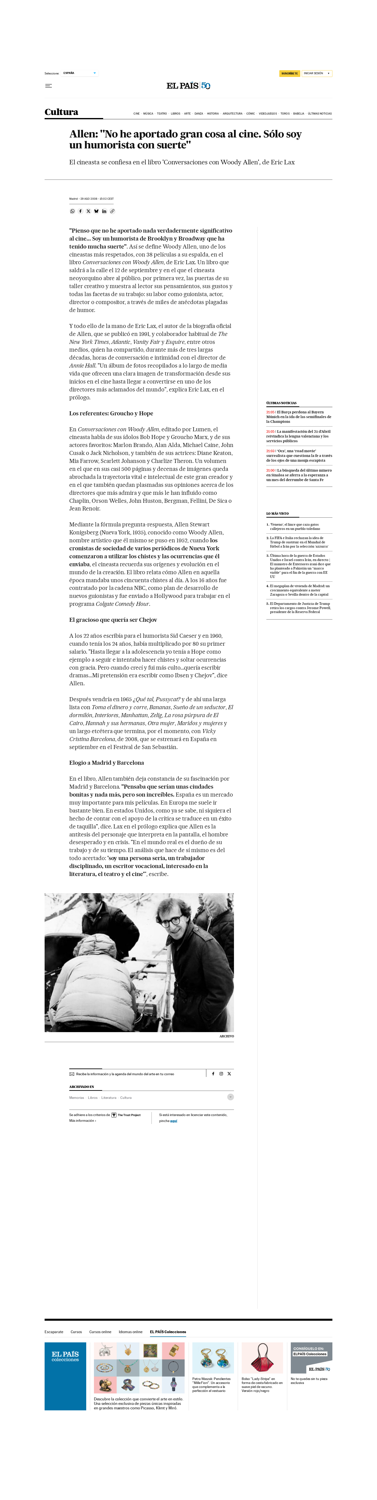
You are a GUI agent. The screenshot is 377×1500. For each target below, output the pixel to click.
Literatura (108, 1098)
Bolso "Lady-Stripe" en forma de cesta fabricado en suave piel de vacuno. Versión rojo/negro (262, 1385)
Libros (175, 113)
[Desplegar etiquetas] (230, 1097)
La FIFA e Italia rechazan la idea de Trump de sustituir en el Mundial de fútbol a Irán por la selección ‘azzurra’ (299, 542)
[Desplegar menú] (49, 86)
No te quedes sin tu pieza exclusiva (309, 1381)
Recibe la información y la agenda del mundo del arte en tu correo (125, 1074)
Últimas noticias (320, 113)
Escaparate (54, 1332)
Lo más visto (277, 513)
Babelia (298, 113)
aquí (173, 1121)
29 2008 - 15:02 (97, 198)
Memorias (76, 1098)
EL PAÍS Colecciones (168, 1332)
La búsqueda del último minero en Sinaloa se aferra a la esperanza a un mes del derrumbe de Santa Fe (299, 475)
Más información (82, 1121)
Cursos (76, 1332)
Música (148, 113)
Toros (285, 113)
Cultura (61, 112)
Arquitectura (232, 113)
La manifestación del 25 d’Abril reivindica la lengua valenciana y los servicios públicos (298, 436)
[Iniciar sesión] (317, 73)
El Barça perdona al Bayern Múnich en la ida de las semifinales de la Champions (298, 417)
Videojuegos (268, 113)
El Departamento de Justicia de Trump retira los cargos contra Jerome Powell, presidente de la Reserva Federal (300, 608)
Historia (213, 113)
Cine (136, 113)
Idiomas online (131, 1332)
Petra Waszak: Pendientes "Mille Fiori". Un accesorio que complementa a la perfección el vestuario (211, 1385)
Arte (187, 113)
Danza (199, 113)
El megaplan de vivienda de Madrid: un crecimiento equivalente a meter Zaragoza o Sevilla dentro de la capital (300, 590)
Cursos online (100, 1332)
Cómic (250, 113)
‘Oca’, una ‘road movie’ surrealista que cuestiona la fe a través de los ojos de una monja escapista (299, 456)
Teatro (162, 113)
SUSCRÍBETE (290, 73)
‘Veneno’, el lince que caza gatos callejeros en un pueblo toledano (295, 526)
